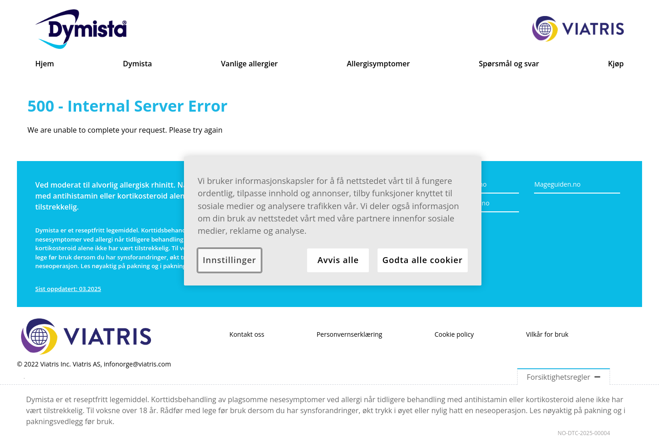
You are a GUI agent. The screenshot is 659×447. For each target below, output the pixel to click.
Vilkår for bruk (547, 334)
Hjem (44, 64)
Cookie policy (454, 334)
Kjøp (616, 64)
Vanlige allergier (249, 64)
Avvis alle (338, 259)
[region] (332, 220)
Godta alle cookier (423, 259)
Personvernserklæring (350, 334)
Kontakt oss (246, 334)
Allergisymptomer (378, 64)
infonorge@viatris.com (137, 364)
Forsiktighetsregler (563, 377)
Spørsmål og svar (509, 64)
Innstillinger (229, 259)
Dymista (137, 64)
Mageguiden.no (557, 184)
